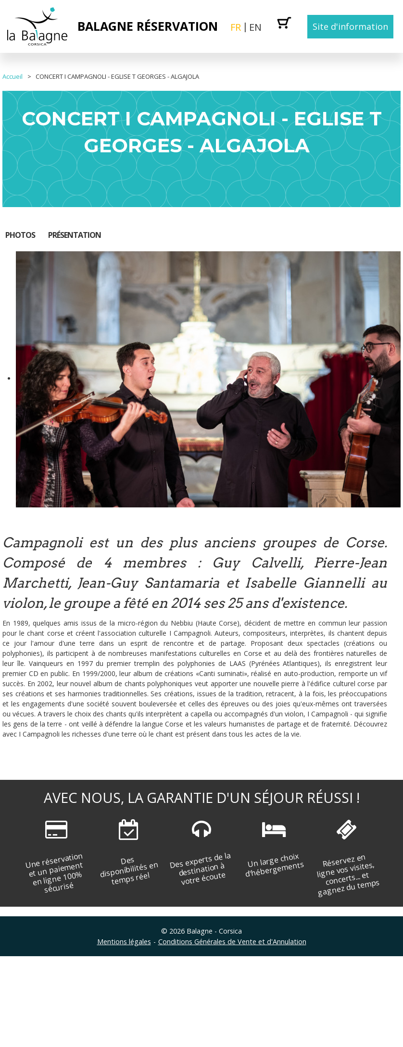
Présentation (74, 235)
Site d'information (350, 26)
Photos (20, 235)
